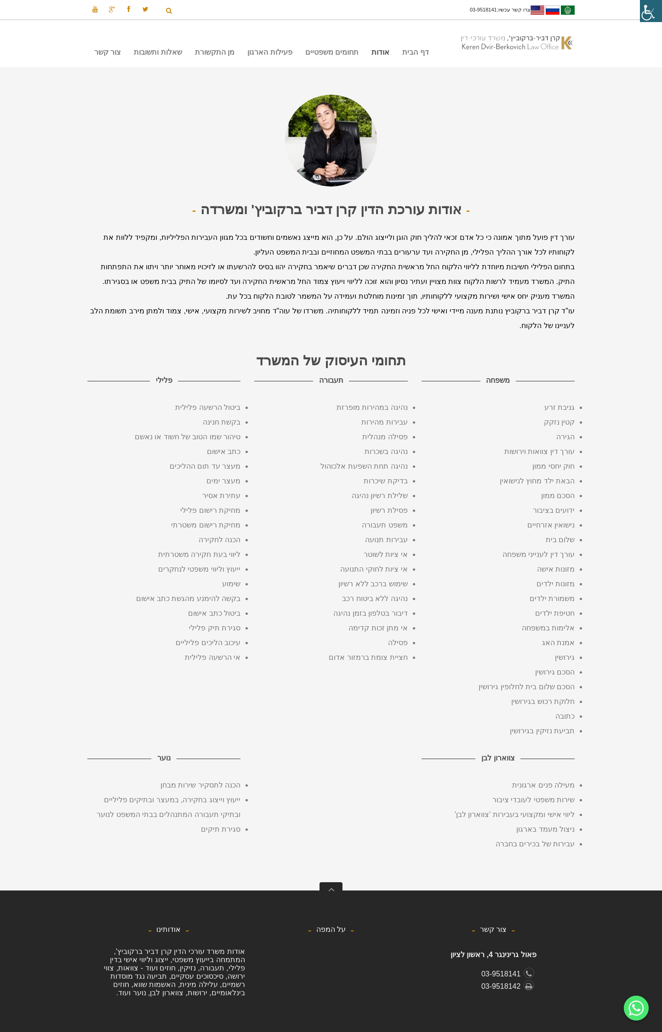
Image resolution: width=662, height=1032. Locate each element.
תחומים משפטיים (334, 54)
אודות (382, 54)
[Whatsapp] (636, 1008)
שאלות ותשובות (158, 52)
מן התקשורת (217, 54)
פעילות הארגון (269, 52)
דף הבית (415, 52)
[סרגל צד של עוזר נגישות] (651, 11)
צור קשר (107, 52)
